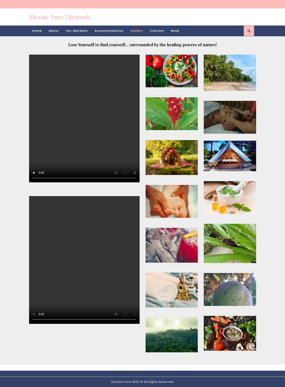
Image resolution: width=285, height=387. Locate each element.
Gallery (136, 31)
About (54, 31)
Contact (157, 31)
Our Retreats (77, 31)
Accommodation (109, 31)
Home (37, 31)
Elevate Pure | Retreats (60, 17)
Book (175, 31)
